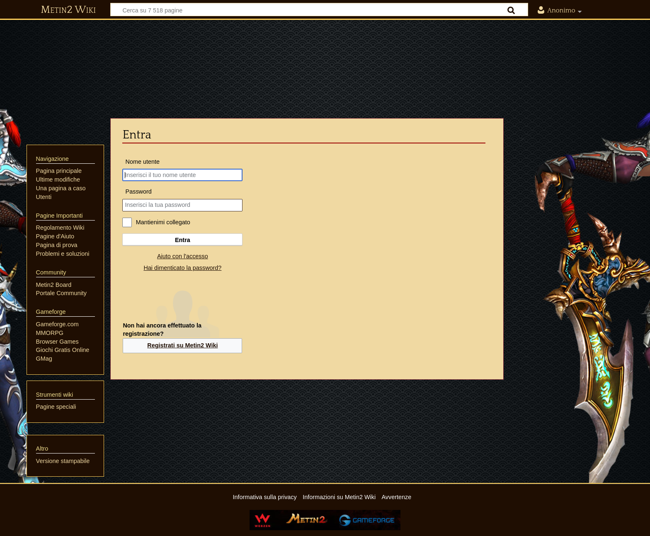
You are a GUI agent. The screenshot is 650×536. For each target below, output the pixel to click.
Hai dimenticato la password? (182, 267)
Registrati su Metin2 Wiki (182, 345)
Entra (182, 240)
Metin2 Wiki (68, 10)
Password (139, 191)
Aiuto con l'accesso (182, 256)
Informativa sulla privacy (264, 497)
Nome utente (143, 161)
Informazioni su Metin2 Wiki (339, 497)
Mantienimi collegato (163, 222)
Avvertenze (396, 497)
